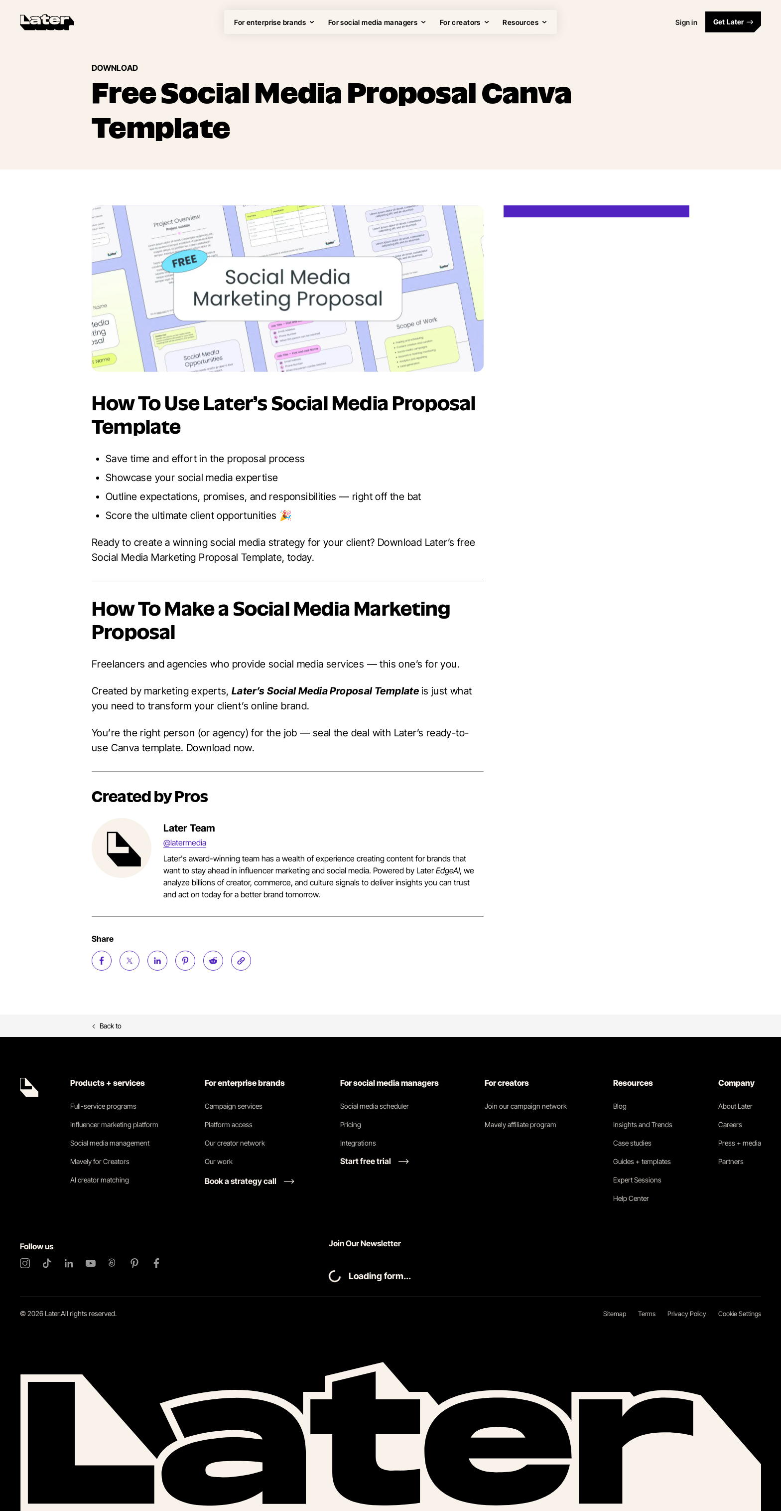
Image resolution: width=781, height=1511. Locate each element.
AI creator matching (99, 1179)
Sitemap (614, 1314)
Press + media (739, 1143)
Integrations (358, 1143)
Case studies (632, 1143)
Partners (731, 1161)
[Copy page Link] (241, 961)
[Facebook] (156, 1263)
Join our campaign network (526, 1106)
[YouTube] (91, 1263)
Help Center (631, 1198)
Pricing (350, 1124)
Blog (620, 1106)
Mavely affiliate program (520, 1124)
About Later (735, 1106)
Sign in (686, 22)
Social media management (109, 1143)
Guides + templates (642, 1161)
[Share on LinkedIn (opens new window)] (157, 961)
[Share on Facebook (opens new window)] (102, 961)
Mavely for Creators (100, 1161)
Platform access (229, 1124)
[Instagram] (25, 1263)
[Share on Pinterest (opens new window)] (185, 961)
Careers (730, 1124)
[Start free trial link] (374, 1161)
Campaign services (233, 1106)
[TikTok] (47, 1263)
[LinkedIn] (69, 1263)
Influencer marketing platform (114, 1124)
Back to (107, 1025)
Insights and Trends (642, 1124)
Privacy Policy (686, 1314)
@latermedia (184, 842)
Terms (646, 1314)
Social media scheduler (374, 1106)
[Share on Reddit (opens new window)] (213, 961)
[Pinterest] (134, 1263)
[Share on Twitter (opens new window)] (129, 961)
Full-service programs (103, 1106)
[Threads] (113, 1263)
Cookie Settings (739, 1314)
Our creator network (235, 1143)
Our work (219, 1161)
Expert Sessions (637, 1179)
